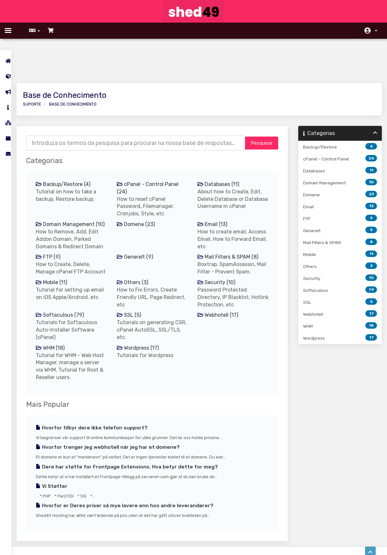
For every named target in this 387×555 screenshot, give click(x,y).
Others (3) (138, 263)
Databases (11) (220, 150)
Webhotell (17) (220, 296)
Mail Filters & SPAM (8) (230, 230)
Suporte (42, 70)
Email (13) (214, 190)
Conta (376, 30)
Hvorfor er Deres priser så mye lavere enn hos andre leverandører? (134, 486)
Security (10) (219, 263)
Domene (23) (142, 190)
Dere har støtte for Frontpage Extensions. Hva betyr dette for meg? (137, 447)
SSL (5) (135, 296)
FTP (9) (58, 230)
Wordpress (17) (144, 328)
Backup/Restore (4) (73, 150)
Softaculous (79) (70, 296)
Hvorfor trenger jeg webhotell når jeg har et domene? (117, 428)
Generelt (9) (141, 230)
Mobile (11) (61, 263)
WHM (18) (60, 328)
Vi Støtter (61, 467)
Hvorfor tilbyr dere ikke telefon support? (101, 409)
